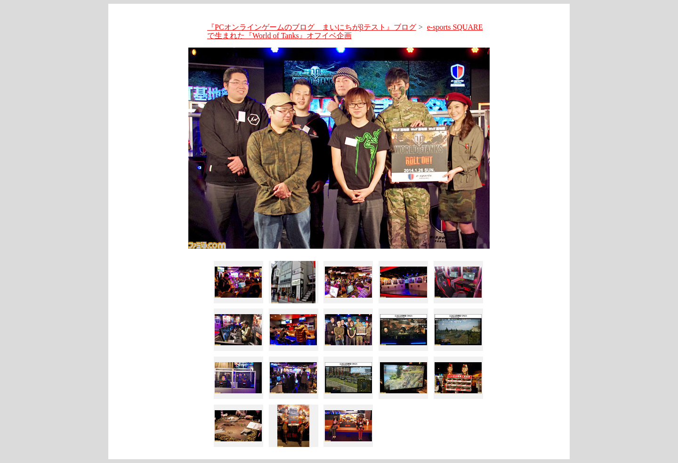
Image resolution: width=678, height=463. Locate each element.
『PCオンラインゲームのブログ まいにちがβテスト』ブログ (311, 27)
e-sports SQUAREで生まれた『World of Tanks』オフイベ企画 (345, 31)
